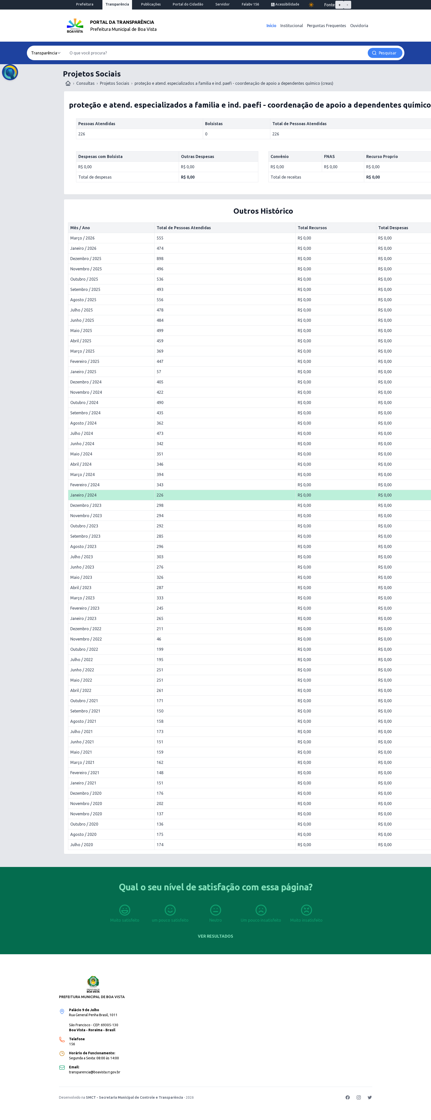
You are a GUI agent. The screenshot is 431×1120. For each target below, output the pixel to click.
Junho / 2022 (82, 670)
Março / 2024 (82, 474)
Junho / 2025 (82, 320)
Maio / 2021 (81, 752)
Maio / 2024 (81, 454)
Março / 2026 (82, 238)
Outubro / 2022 (84, 649)
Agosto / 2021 (83, 721)
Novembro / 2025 (86, 269)
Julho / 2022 (81, 659)
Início (271, 25)
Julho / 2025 (81, 310)
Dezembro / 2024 (85, 382)
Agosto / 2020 (83, 834)
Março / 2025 (82, 351)
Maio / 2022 (81, 680)
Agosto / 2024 (83, 423)
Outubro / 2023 (84, 526)
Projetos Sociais (114, 83)
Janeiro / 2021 (83, 783)
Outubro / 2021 (84, 700)
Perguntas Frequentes (326, 25)
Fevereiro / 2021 (84, 772)
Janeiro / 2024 (83, 495)
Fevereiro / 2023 (84, 608)
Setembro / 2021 (85, 711)
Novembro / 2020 (86, 803)
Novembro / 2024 (86, 392)
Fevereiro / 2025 (84, 361)
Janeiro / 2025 (83, 371)
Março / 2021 (82, 762)
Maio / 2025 (81, 330)
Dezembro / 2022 (85, 628)
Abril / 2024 (80, 464)
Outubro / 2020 (84, 824)
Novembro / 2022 (86, 639)
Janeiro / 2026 (83, 248)
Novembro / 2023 (86, 515)
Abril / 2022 (80, 690)
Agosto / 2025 (83, 299)
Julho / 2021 (81, 731)
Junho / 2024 (82, 443)
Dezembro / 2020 (85, 793)
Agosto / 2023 (83, 546)
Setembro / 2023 (85, 536)
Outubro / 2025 (84, 279)
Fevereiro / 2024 (84, 485)
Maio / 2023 (81, 577)
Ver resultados (215, 936)
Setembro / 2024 (85, 413)
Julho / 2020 (81, 844)
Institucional (291, 25)
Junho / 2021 (82, 742)
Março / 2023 (82, 598)
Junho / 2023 (82, 567)
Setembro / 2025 (85, 289)
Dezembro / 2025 (85, 258)
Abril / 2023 (80, 587)
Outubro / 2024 (84, 402)
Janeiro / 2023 (83, 618)
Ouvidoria (359, 25)
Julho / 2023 (81, 556)
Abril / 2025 (80, 341)
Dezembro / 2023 (85, 505)
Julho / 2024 (81, 433)
